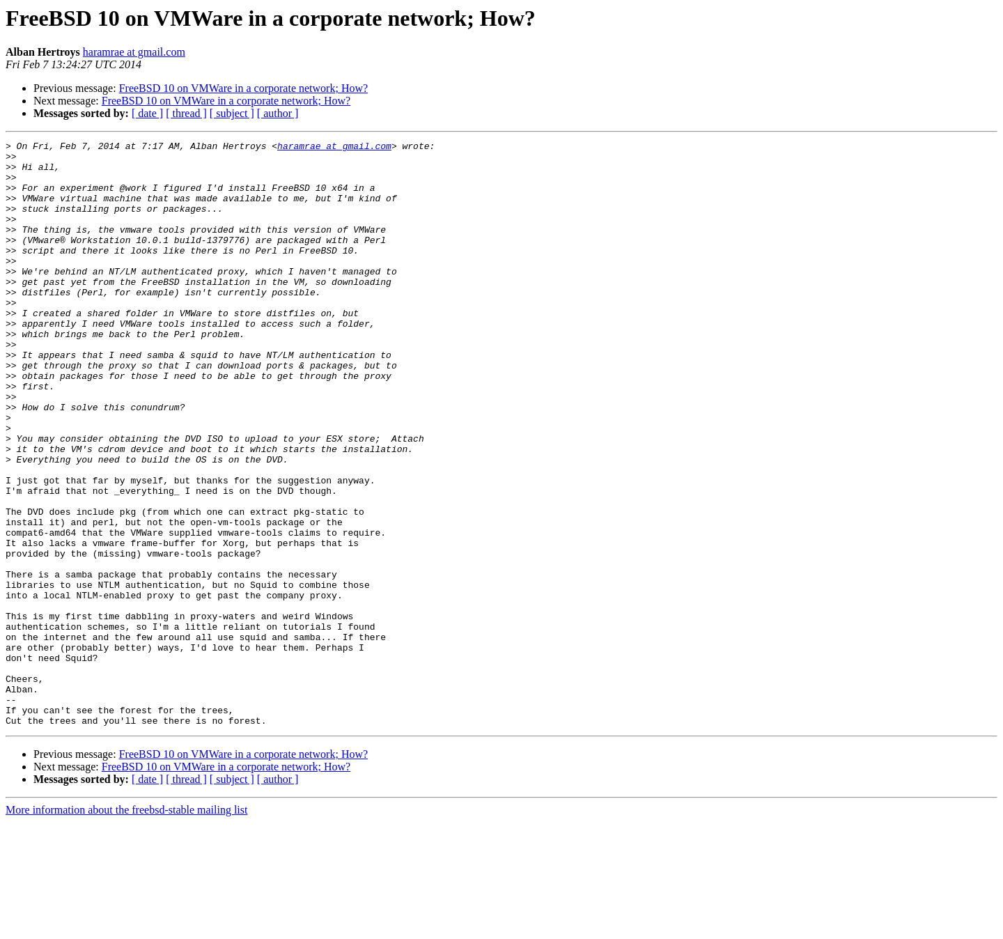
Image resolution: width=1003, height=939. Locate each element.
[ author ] (278, 113)
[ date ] (147, 113)
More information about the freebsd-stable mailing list (126, 927)
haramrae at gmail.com (134, 52)
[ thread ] (186, 113)
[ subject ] (232, 113)
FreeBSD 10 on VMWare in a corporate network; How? (243, 88)
